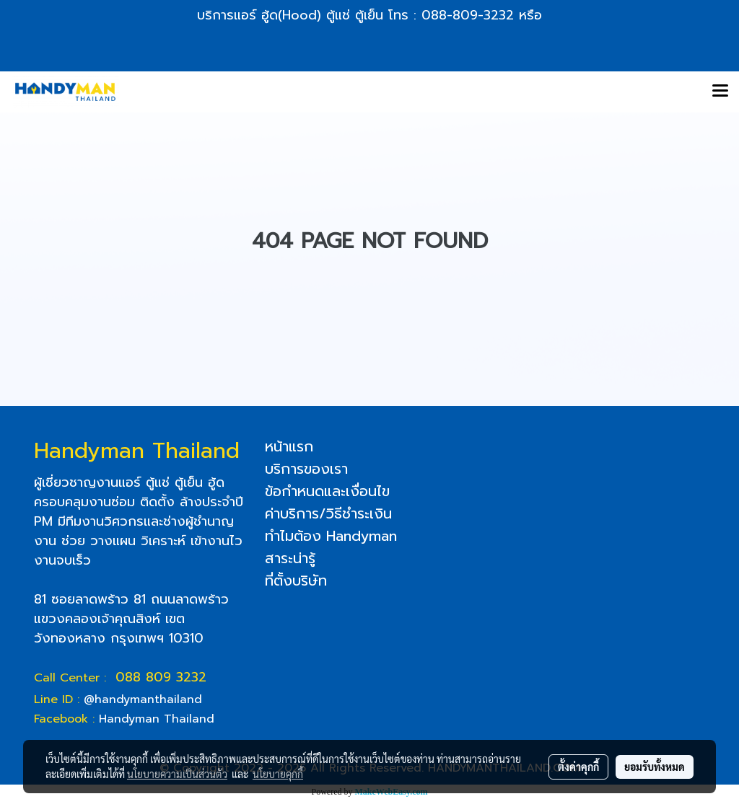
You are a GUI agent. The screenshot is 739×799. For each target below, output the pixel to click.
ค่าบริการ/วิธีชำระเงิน (328, 513)
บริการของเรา (306, 469)
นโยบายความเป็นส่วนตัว (177, 773)
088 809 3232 (160, 677)
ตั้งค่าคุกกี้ (578, 766)
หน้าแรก (289, 446)
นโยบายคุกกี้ (278, 773)
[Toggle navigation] (720, 91)
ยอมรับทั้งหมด (654, 766)
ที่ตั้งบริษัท (296, 580)
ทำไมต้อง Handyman (331, 536)
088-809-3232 (467, 15)
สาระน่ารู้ (290, 558)
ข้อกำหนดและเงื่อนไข (327, 491)
